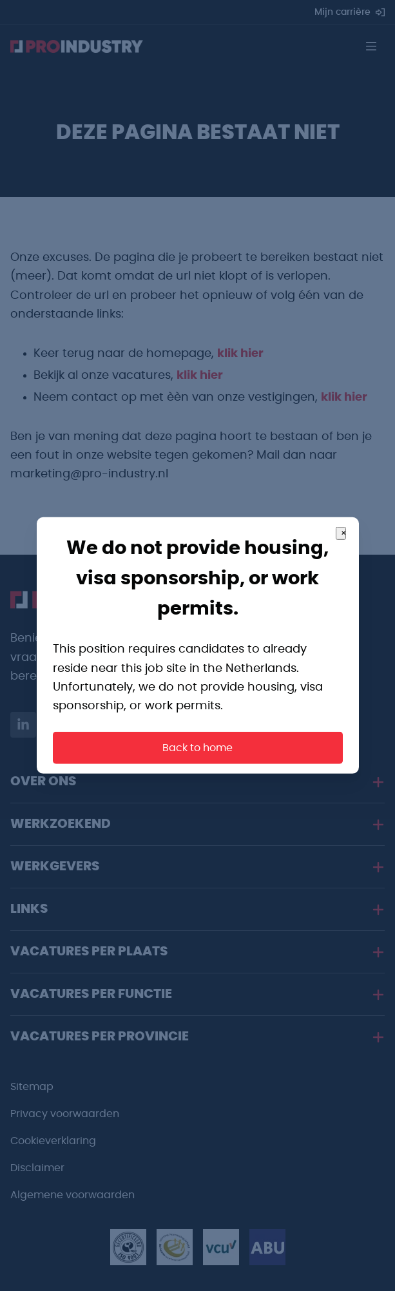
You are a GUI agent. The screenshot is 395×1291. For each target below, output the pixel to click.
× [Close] (343, 533)
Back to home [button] (197, 748)
